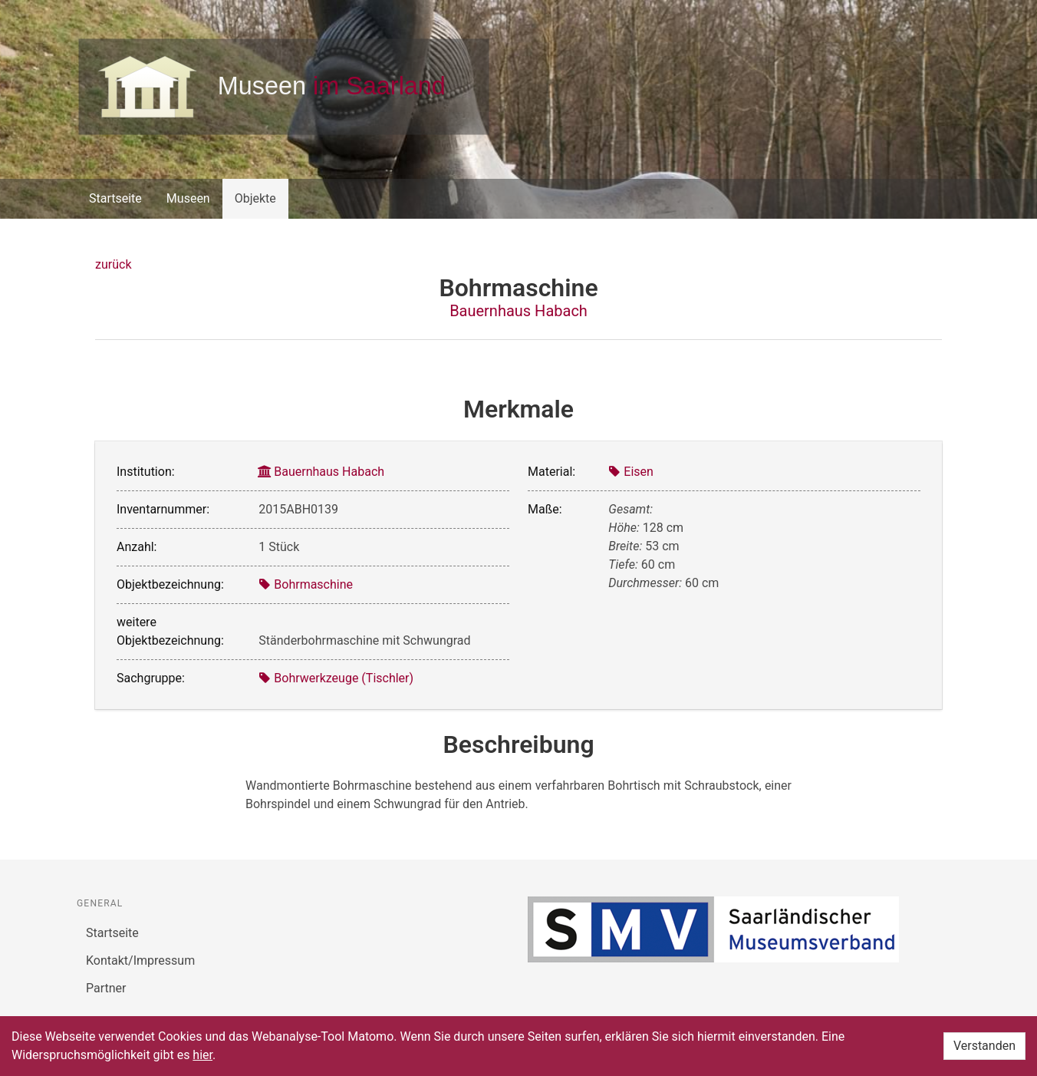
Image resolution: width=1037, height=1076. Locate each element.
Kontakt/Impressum (140, 960)
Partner (106, 988)
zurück (113, 264)
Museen (188, 198)
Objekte (255, 198)
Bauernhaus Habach (518, 311)
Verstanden (984, 1045)
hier (202, 1055)
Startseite (115, 198)
